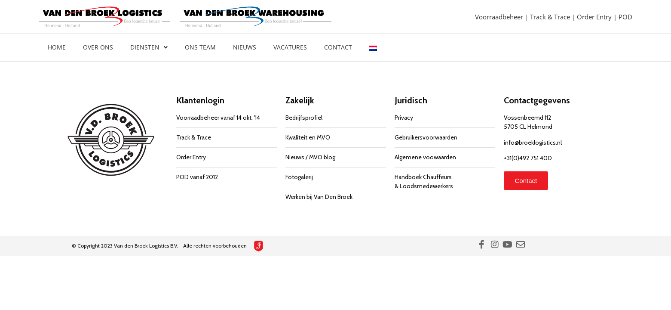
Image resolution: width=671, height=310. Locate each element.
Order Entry (595, 16)
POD (625, 16)
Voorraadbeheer (500, 16)
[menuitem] (373, 47)
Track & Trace (551, 16)
